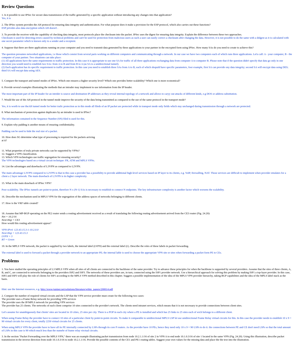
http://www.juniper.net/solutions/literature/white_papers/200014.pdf (77, 289)
